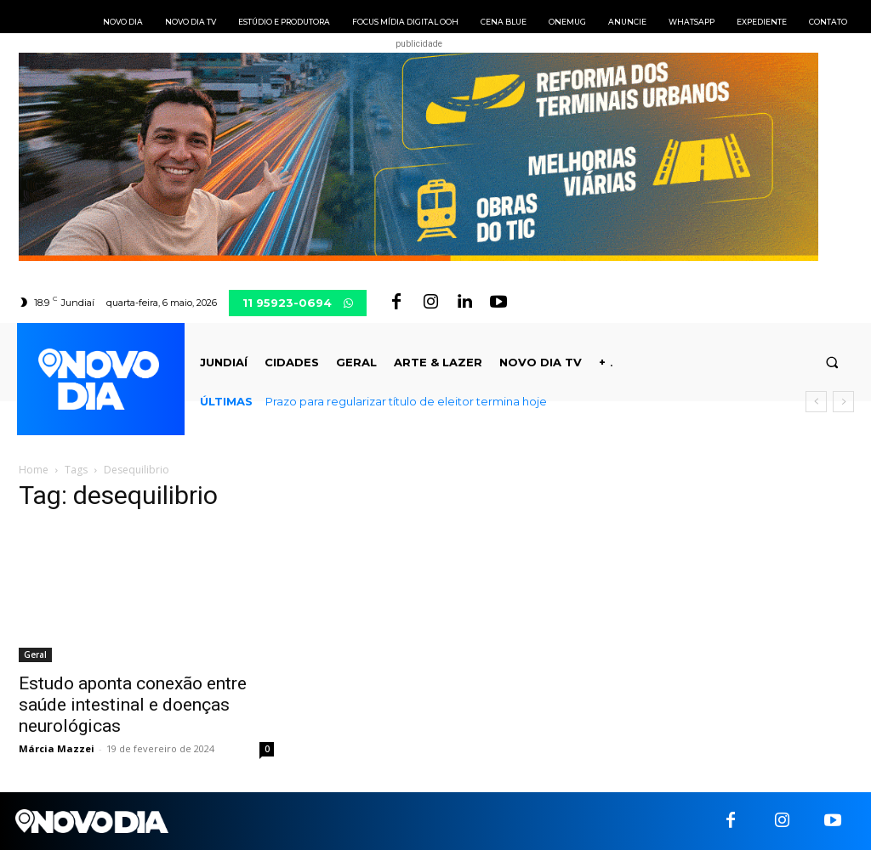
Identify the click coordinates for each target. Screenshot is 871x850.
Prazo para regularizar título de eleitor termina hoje (406, 401)
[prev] (816, 401)
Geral (35, 654)
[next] (843, 401)
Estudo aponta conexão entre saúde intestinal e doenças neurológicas (133, 704)
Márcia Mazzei (56, 748)
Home (33, 469)
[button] (832, 362)
